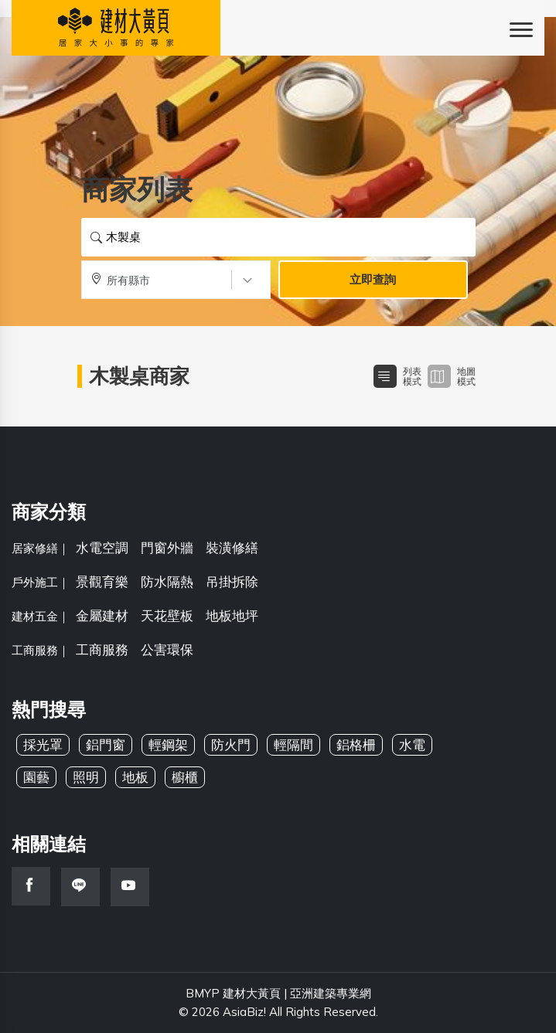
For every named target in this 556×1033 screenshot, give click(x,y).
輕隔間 (293, 744)
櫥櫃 (185, 777)
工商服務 (102, 649)
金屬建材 (102, 615)
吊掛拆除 (232, 581)
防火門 (231, 744)
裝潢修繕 (232, 547)
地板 (135, 777)
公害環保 (167, 649)
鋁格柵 (356, 744)
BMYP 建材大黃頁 (233, 993)
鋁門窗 (105, 744)
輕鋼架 (168, 744)
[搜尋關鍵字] (278, 237)
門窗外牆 (167, 547)
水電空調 (102, 547)
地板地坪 (232, 615)
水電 (412, 744)
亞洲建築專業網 (330, 993)
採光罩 (43, 744)
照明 (86, 777)
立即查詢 (373, 279)
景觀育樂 (102, 581)
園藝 (36, 777)
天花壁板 (167, 615)
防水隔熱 (167, 581)
